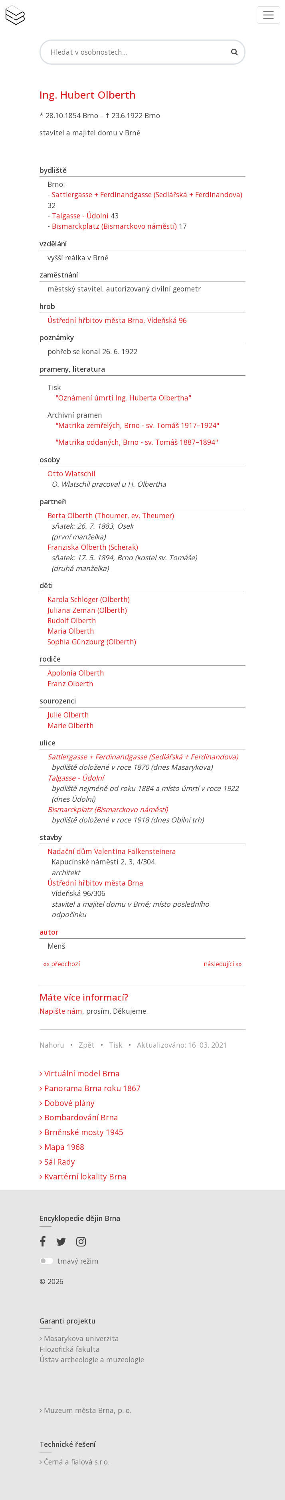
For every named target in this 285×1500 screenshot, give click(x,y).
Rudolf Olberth (72, 620)
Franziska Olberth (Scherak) (93, 547)
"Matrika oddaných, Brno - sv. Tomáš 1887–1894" (136, 442)
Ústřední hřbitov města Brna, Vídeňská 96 (117, 320)
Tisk (116, 1045)
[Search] (142, 52)
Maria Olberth (71, 631)
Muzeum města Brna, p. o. (85, 1410)
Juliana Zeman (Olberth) (87, 610)
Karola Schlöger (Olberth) (89, 599)
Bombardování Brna (79, 1117)
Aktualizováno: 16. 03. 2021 (182, 1045)
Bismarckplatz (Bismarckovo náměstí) (114, 226)
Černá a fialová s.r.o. (74, 1461)
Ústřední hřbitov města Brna (95, 883)
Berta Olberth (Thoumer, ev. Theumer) (111, 515)
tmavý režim (78, 1261)
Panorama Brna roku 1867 (90, 1088)
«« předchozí (61, 964)
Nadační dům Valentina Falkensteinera (112, 851)
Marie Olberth (71, 725)
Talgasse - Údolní (80, 215)
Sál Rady (57, 1161)
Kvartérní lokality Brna (83, 1176)
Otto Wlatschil (71, 473)
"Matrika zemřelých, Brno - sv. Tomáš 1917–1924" (137, 425)
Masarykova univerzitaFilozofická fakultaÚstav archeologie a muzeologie (92, 1349)
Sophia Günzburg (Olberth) (92, 641)
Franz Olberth (70, 683)
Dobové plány (67, 1103)
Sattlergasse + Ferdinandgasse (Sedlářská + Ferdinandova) (147, 194)
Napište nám (61, 1011)
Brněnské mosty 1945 (81, 1132)
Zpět (87, 1045)
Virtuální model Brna (80, 1073)
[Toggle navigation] (268, 15)
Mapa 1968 (62, 1146)
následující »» (223, 964)
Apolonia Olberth (76, 673)
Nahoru (52, 1045)
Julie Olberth (68, 714)
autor (49, 932)
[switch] (46, 1260)
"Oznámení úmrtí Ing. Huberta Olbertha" (123, 397)
